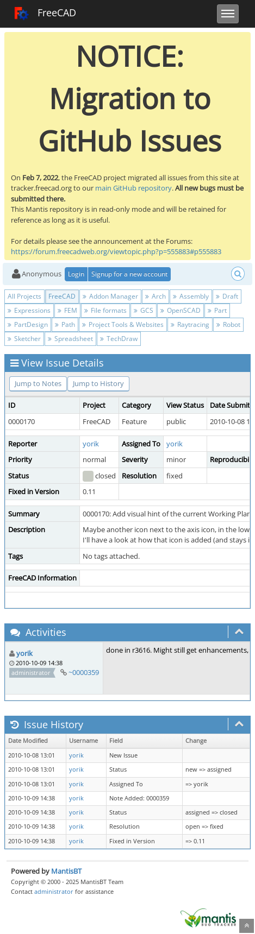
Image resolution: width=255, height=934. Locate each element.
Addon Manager (110, 296)
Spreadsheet (70, 338)
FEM (67, 310)
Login (76, 274)
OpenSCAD (180, 310)
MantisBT (66, 871)
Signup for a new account (129, 274)
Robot (228, 324)
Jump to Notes (38, 383)
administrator (53, 891)
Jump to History (98, 383)
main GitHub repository (133, 188)
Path (65, 324)
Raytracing (190, 324)
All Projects (24, 296)
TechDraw (119, 338)
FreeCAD (45, 13)
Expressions (29, 310)
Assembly (191, 296)
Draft (227, 296)
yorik (91, 444)
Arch (155, 296)
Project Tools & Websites (123, 324)
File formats (105, 310)
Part (217, 310)
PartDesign (28, 324)
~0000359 (84, 672)
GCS (143, 310)
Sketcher (24, 338)
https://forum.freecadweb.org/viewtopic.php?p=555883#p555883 (116, 251)
